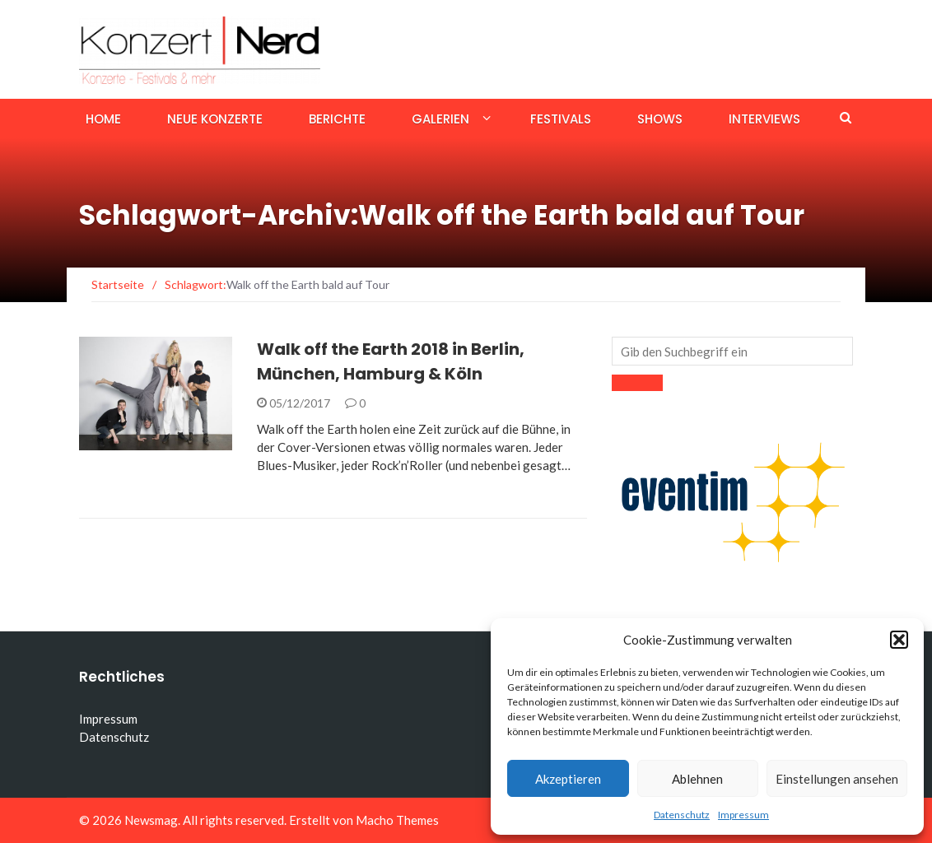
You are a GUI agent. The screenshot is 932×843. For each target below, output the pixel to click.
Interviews (764, 119)
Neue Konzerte (215, 119)
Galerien (440, 119)
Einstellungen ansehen (837, 778)
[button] (899, 639)
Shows (660, 119)
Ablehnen (697, 778)
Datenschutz (682, 814)
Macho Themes (397, 820)
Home (103, 119)
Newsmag (151, 820)
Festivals (560, 119)
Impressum (743, 814)
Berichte (337, 119)
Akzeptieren (568, 778)
